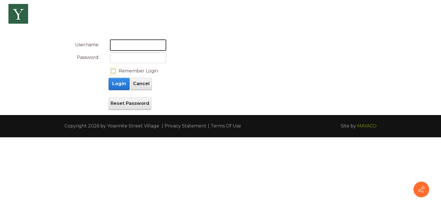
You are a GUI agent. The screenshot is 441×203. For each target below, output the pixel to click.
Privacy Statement (185, 126)
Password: (88, 57)
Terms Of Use (226, 126)
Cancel (141, 83)
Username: (87, 44)
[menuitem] (94, 14)
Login (119, 83)
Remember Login (138, 71)
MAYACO (367, 126)
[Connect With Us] (421, 189)
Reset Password (130, 103)
